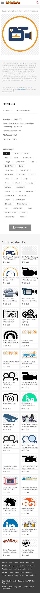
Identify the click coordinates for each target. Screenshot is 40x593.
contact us (21, 90)
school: (5, 572)
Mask (10, 569)
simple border (9, 170)
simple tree (27, 157)
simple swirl (9, 174)
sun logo (22, 174)
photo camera (10, 216)
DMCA (32, 587)
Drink (26, 575)
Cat (28, 566)
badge (26, 179)
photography (24, 170)
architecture (21, 187)
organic (7, 200)
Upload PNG (6, 589)
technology (29, 183)
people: (5, 569)
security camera (10, 212)
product (7, 183)
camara (7, 191)
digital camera (22, 204)
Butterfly (22, 566)
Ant (10, 566)
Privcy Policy (17, 587)
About (4, 587)
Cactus (27, 562)
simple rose (9, 166)
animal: (5, 566)
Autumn (16, 562)
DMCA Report (9, 104)
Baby (15, 569)
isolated (15, 153)
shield (18, 183)
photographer (18, 208)
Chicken (32, 566)
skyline (22, 216)
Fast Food (32, 575)
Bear (13, 566)
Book (22, 572)
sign (6, 208)
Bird (18, 566)
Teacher (17, 572)
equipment (29, 191)
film (32, 174)
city (6, 153)
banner (26, 153)
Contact (25, 587)
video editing (9, 195)
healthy (18, 191)
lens (16, 179)
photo (16, 157)
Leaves (22, 562)
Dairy (16, 575)
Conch (32, 562)
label (23, 212)
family (24, 569)
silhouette (8, 204)
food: (4, 575)
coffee (7, 179)
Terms (10, 587)
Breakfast (10, 575)
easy (6, 157)
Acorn (10, 562)
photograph (23, 195)
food (32, 162)
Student (11, 572)
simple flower (20, 162)
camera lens (20, 200)
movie (30, 208)
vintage (7, 162)
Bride (19, 569)
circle (21, 166)
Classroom (28, 572)
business (8, 187)
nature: (4, 562)
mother (30, 569)
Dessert (21, 575)
